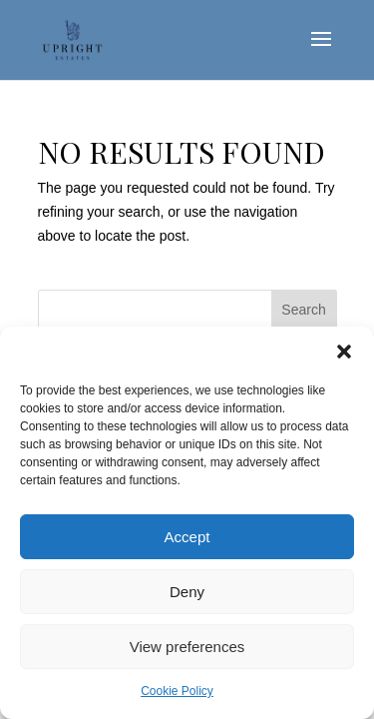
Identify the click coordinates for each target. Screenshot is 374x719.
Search (303, 310)
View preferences (187, 646)
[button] (344, 351)
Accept (187, 536)
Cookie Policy (177, 691)
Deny (187, 591)
